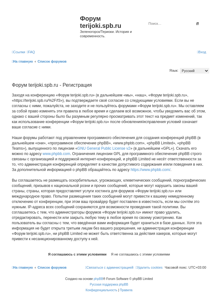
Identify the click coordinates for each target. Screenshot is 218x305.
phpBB (98, 279)
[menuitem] (31, 52)
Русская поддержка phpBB (109, 284)
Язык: (173, 70)
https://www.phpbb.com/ (150, 170)
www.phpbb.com (56, 154)
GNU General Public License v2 (103, 148)
